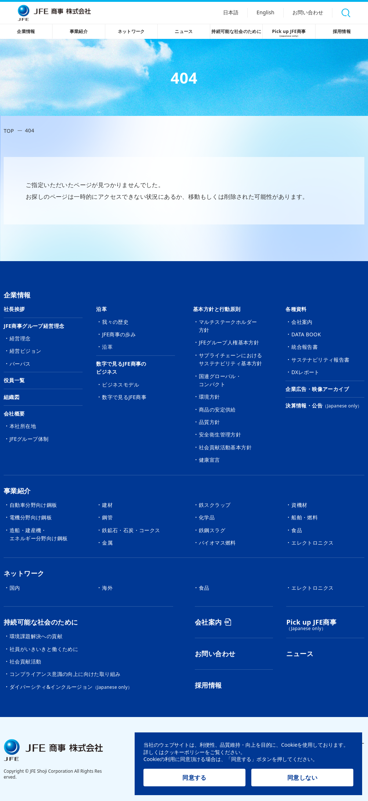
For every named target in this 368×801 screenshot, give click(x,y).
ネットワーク (131, 31)
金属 (107, 542)
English (264, 13)
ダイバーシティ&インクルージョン (71, 686)
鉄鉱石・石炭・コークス (131, 530)
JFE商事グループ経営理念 (34, 325)
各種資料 (296, 309)
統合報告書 (304, 346)
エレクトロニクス (312, 542)
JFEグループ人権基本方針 (229, 342)
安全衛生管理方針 (220, 434)
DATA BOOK (306, 334)
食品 (296, 530)
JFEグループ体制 (29, 438)
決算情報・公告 (323, 405)
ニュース (184, 31)
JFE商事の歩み (119, 334)
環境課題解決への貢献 (36, 636)
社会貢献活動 (25, 661)
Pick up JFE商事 (289, 33)
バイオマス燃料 (217, 542)
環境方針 (209, 396)
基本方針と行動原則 (217, 309)
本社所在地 (23, 426)
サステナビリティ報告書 (320, 359)
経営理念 (20, 338)
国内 (15, 587)
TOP (9, 130)
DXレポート (305, 372)
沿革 (101, 309)
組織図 (11, 397)
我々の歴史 (115, 321)
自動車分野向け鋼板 (33, 504)
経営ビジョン (25, 350)
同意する (194, 777)
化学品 (207, 517)
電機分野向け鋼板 (31, 517)
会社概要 (14, 413)
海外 (107, 587)
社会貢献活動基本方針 (225, 447)
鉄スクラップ (214, 504)
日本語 (229, 13)
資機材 (299, 504)
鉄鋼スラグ (212, 530)
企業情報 (26, 31)
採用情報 (342, 31)
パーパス (20, 363)
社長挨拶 (14, 309)
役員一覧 (14, 380)
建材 (107, 504)
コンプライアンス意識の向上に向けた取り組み (65, 673)
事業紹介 (79, 31)
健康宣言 (209, 459)
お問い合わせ (307, 13)
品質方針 (209, 421)
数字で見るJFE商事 (124, 397)
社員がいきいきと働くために (44, 648)
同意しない (302, 777)
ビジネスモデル (120, 384)
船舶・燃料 (304, 517)
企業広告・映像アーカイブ (317, 388)
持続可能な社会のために (236, 31)
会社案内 (302, 321)
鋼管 (107, 517)
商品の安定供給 (217, 409)
